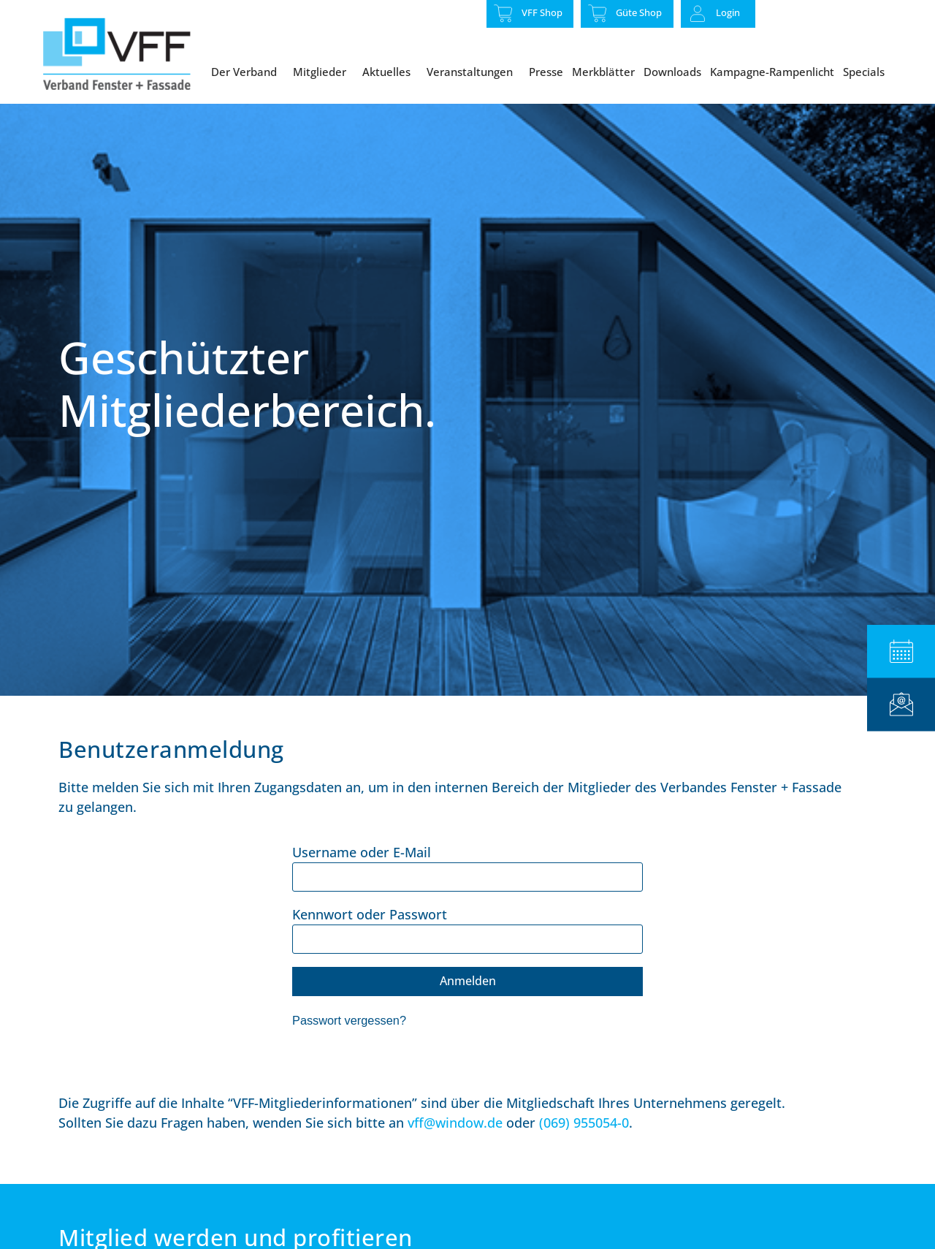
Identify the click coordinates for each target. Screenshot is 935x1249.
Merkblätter (603, 71)
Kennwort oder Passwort (369, 946)
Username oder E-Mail (361, 884)
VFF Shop (542, 12)
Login (728, 12)
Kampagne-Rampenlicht (772, 71)
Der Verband (247, 71)
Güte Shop (639, 12)
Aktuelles (390, 71)
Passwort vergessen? (349, 1053)
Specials (867, 71)
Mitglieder (323, 71)
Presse (546, 71)
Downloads (672, 71)
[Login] (698, 14)
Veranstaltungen (473, 71)
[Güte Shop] (597, 13)
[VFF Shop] (503, 13)
